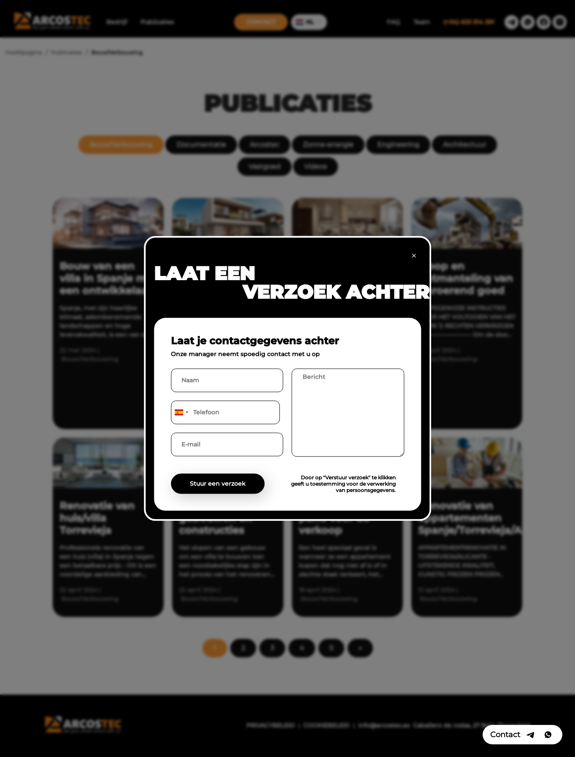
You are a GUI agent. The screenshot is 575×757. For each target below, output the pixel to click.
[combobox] (181, 412)
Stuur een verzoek (218, 484)
